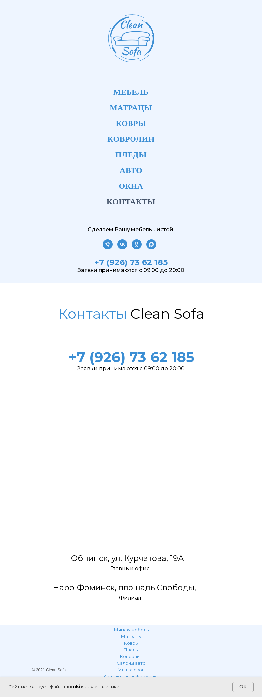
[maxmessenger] (151, 247)
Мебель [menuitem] (131, 92)
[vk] (122, 247)
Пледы (131, 649)
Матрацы (131, 636)
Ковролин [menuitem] (131, 139)
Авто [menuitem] (131, 170)
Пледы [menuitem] (131, 154)
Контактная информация (131, 676)
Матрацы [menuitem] (131, 107)
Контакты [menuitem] (131, 201)
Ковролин (131, 656)
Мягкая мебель (131, 629)
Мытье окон (131, 669)
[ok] (137, 247)
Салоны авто (131, 663)
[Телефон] (108, 247)
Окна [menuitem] (131, 186)
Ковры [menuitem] (131, 123)
